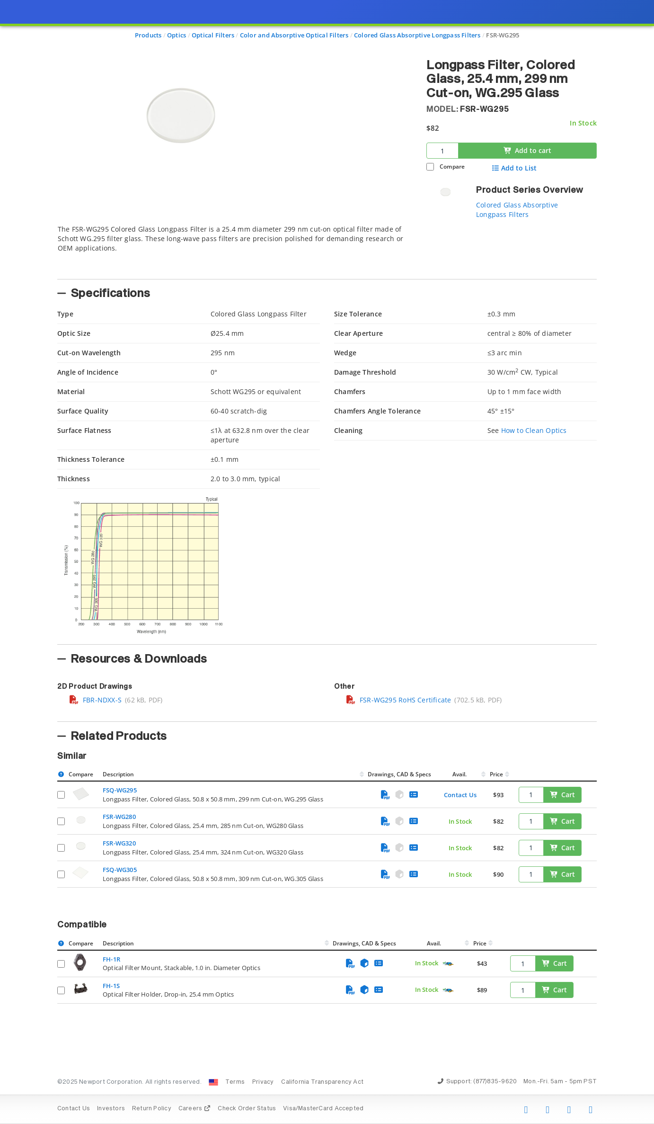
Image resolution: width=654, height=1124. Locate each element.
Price (496, 774)
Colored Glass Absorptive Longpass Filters (517, 209)
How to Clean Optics (534, 430)
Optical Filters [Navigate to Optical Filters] (213, 35)
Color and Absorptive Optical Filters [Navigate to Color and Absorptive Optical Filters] (294, 35)
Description (118, 774)
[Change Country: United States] (213, 1082)
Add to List (514, 168)
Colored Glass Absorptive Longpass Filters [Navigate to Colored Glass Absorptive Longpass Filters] (417, 35)
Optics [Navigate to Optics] (176, 35)
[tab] (235, 249)
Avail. (460, 774)
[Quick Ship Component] (448, 964)
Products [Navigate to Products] (148, 35)
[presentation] (327, 562)
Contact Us (460, 795)
